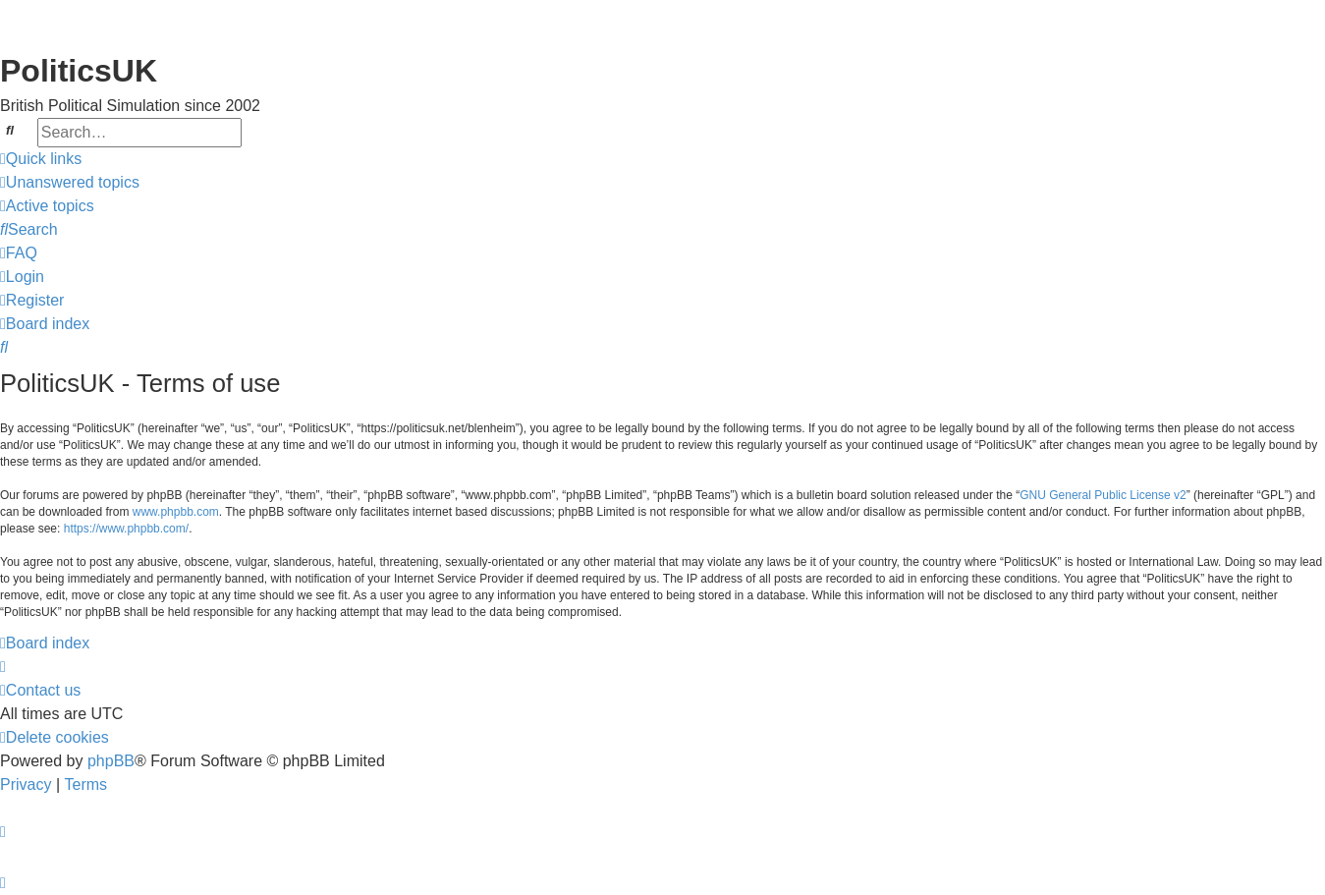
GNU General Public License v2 (1103, 495)
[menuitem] (69, 183)
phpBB (111, 761)
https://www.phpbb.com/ (126, 528)
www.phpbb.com (176, 512)
